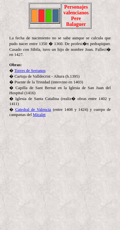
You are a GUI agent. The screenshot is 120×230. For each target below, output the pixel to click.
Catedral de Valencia (33, 109)
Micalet (39, 114)
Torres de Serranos (29, 70)
